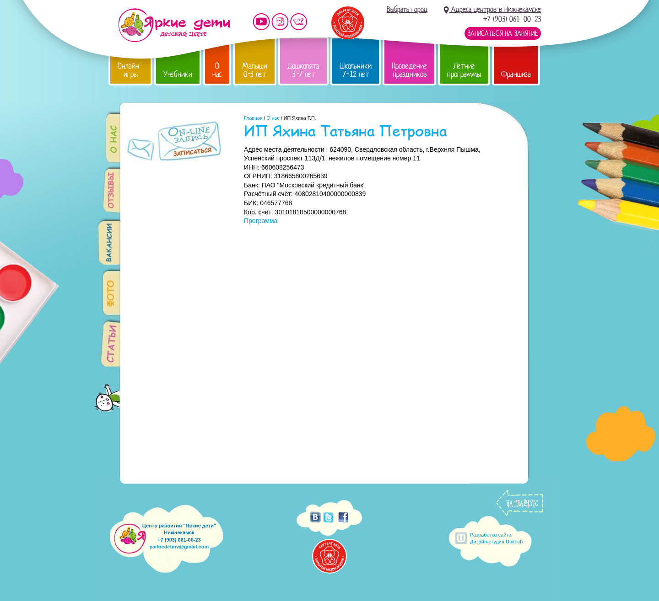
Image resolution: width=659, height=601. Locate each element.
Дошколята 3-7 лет (303, 70)
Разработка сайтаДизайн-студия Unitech (496, 538)
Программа (260, 220)
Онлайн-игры (130, 70)
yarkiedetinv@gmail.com (179, 546)
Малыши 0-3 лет (254, 70)
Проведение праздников (409, 70)
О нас (217, 70)
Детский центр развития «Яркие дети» (174, 25)
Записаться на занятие (502, 33)
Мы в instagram (280, 21)
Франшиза (516, 74)
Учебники (177, 74)
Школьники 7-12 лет (356, 70)
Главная (253, 118)
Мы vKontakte (299, 21)
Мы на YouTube (261, 21)
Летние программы (464, 70)
